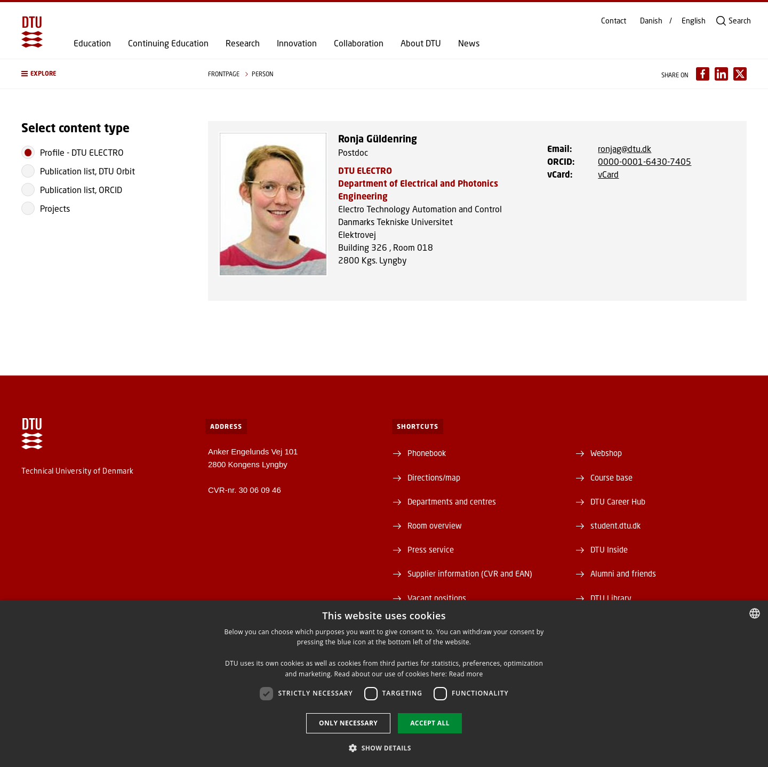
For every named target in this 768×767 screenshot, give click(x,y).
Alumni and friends (623, 573)
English (694, 21)
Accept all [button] (430, 723)
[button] (104, 74)
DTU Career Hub (617, 501)
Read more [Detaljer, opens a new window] (466, 673)
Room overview (434, 525)
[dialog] (384, 683)
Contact (613, 21)
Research (243, 43)
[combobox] (754, 613)
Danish (651, 21)
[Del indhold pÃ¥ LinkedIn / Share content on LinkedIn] (721, 74)
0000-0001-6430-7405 (644, 161)
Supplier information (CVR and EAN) (469, 573)
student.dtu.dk (615, 525)
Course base (611, 477)
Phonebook (426, 453)
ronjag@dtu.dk (624, 148)
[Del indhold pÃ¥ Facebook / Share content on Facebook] (702, 74)
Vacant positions (436, 598)
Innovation (297, 43)
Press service (430, 549)
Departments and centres (451, 501)
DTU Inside (609, 549)
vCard (608, 174)
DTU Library (610, 598)
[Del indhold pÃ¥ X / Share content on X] (740, 74)
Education (92, 43)
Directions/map (433, 477)
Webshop (606, 453)
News (468, 43)
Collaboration (358, 43)
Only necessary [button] (348, 723)
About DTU (421, 43)
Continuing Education (168, 43)
